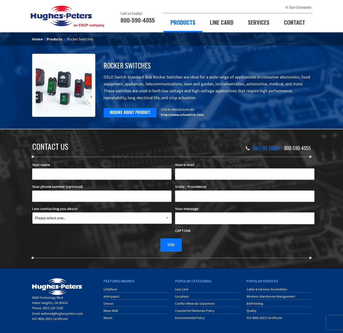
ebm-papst (111, 294)
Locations (182, 294)
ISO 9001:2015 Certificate (50, 317)
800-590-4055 (138, 20)
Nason (108, 316)
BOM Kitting (255, 301)
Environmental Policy (190, 316)
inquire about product (130, 112)
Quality (252, 309)
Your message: (187, 208)
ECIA (239, 7)
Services (258, 22)
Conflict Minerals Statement (195, 301)
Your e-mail (186, 164)
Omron (108, 301)
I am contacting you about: (57, 208)
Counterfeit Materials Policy (195, 309)
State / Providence (192, 186)
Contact (294, 22)
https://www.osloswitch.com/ (182, 115)
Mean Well (111, 309)
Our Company (300, 7)
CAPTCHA (183, 230)
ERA (256, 7)
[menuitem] (237, 7)
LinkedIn (273, 7)
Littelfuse (110, 287)
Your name (43, 164)
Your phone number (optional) (57, 186)
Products (183, 22)
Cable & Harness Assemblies (267, 287)
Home (37, 39)
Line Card (221, 22)
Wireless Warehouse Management (271, 294)
